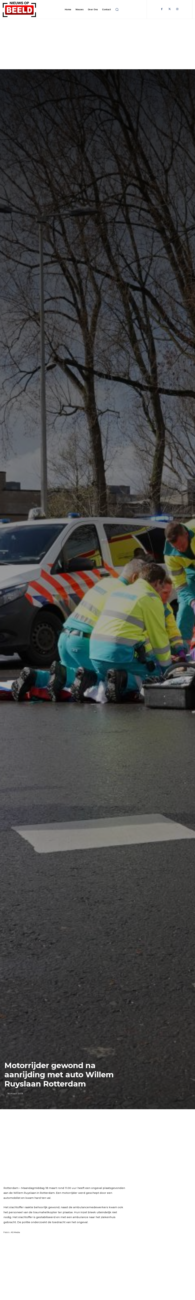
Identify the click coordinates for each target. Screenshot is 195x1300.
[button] (117, 9)
